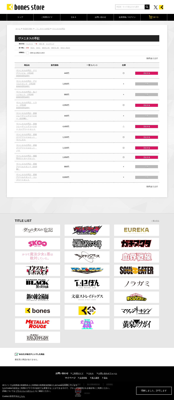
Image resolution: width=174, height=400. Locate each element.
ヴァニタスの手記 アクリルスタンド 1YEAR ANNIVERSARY (26, 83)
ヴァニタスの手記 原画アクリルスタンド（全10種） (26, 166)
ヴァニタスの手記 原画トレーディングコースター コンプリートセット (26, 126)
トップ (20, 17)
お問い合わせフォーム (107, 373)
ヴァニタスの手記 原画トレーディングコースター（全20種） (26, 116)
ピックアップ (50, 44)
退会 (106, 378)
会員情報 (83, 378)
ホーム (18, 29)
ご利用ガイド (47, 17)
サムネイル (29, 44)
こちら (22, 396)
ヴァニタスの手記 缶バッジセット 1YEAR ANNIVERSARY (26, 94)
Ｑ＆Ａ (73, 17)
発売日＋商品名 (65, 48)
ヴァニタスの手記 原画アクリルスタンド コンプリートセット (26, 177)
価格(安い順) (46, 48)
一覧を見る (155, 221)
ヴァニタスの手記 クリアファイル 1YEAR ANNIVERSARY (26, 73)
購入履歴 (95, 378)
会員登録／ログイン (127, 17)
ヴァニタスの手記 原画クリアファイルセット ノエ (26, 147)
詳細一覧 (41, 44)
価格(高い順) (55, 48)
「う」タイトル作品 (42, 29)
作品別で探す (28, 29)
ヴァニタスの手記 (58, 29)
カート (154, 17)
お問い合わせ (100, 17)
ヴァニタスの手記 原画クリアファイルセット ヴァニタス (26, 137)
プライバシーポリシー (25, 391)
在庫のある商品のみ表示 (37, 53)
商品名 (32, 48)
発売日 (38, 48)
